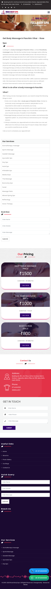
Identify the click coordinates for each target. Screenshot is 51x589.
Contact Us (6, 468)
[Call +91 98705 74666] (39, 571)
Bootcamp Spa (7, 183)
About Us (5, 455)
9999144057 (38, 4)
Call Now (25, 285)
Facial (4, 187)
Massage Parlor (7, 191)
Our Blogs (6, 464)
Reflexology (6, 200)
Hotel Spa (5, 166)
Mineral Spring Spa (8, 195)
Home (5, 451)
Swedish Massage (8, 154)
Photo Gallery (7, 459)
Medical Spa (6, 175)
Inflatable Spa (7, 171)
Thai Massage (7, 179)
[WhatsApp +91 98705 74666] (39, 578)
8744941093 (27, 4)
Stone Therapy (7, 204)
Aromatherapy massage (10, 146)
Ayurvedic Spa (7, 158)
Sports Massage (7, 150)
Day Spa (5, 162)
